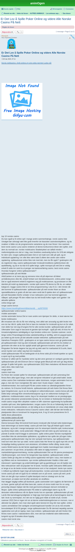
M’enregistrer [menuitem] (57, 9)
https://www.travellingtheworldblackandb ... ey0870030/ (24, 308)
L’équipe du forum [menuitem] (62, 545)
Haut (73, 521)
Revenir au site (9, 545)
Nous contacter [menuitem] (46, 545)
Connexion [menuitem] (70, 9)
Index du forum (23, 545)
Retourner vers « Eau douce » (13, 530)
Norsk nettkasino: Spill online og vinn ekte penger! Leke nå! (26, 63)
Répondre (6, 32)
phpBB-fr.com (41, 550)
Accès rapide (8, 9)
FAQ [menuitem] (18, 9)
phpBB (31, 549)
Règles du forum (8, 27)
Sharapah (4, 36)
